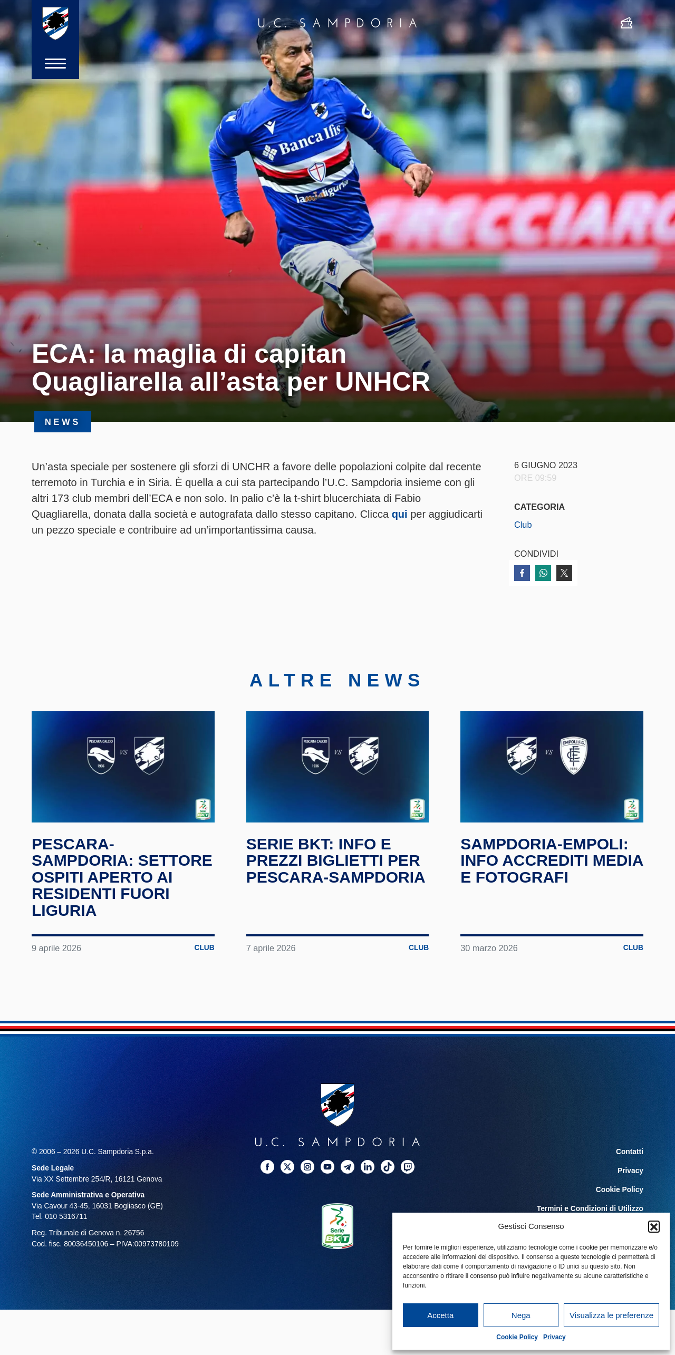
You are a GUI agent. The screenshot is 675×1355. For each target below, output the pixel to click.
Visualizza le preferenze (611, 1315)
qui (400, 514)
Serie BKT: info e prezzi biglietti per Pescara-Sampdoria (336, 860)
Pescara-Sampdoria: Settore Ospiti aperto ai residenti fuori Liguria (122, 877)
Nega (521, 1315)
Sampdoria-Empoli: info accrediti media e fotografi (551, 860)
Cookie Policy (517, 1337)
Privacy (554, 1337)
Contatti (629, 1152)
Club (523, 524)
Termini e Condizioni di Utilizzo (590, 1209)
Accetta (440, 1315)
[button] (654, 1226)
